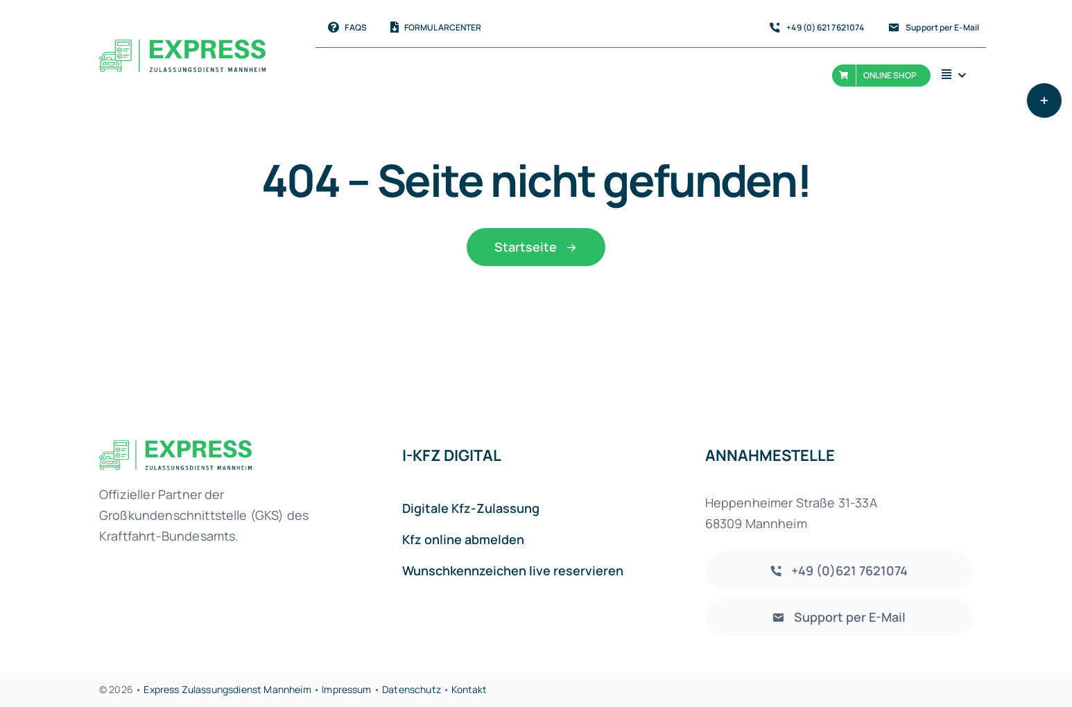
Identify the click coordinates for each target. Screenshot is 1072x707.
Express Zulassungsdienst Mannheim (228, 689)
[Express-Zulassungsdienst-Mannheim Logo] (182, 46)
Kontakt (469, 689)
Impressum (346, 689)
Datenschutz (411, 689)
